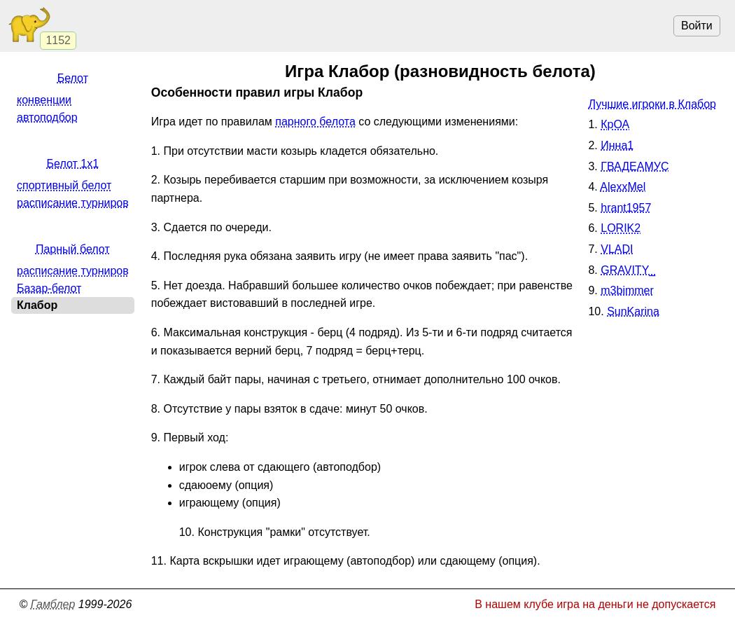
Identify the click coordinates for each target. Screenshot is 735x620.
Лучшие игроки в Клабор (652, 104)
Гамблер (53, 604)
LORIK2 (620, 228)
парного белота (315, 122)
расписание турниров (73, 203)
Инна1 (617, 145)
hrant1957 (626, 208)
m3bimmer (627, 290)
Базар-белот (49, 288)
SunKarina (633, 311)
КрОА (615, 124)
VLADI (617, 249)
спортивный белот (64, 185)
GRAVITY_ (628, 270)
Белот (72, 78)
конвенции (44, 100)
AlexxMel (622, 187)
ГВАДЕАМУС (634, 166)
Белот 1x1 (73, 164)
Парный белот (73, 249)
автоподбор (47, 117)
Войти (697, 26)
